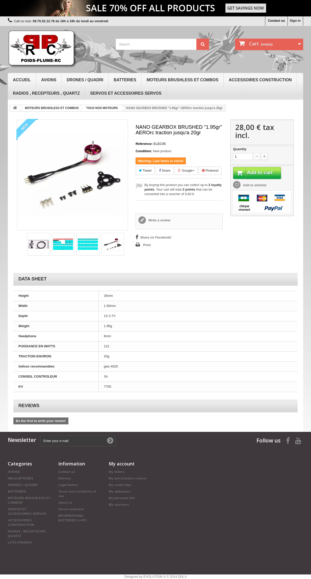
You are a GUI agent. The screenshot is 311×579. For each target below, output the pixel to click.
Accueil (22, 80)
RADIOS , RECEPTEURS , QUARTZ (46, 93)
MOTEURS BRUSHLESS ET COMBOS (182, 80)
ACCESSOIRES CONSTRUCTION (260, 80)
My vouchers (119, 505)
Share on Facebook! (155, 237)
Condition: (144, 151)
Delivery (64, 478)
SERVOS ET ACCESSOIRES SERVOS (125, 93)
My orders (116, 472)
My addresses (120, 491)
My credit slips (120, 485)
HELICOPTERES (20, 478)
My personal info (122, 498)
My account (122, 464)
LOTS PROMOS (20, 542)
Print (147, 245)
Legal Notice (68, 485)
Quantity (239, 149)
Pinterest (210, 170)
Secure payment (71, 509)
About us (65, 503)
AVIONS (48, 80)
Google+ (186, 170)
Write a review (158, 220)
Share (164, 170)
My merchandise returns (128, 478)
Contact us (276, 20)
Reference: (144, 144)
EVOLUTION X (154, 576)
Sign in (295, 20)
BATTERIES (125, 80)
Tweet (145, 170)
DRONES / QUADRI (85, 80)
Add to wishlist (254, 185)
